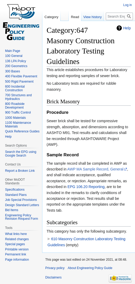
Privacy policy (54, 268)
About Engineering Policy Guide (90, 268)
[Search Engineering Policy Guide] (119, 16)
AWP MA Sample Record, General (95, 169)
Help (127, 28)
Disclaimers (53, 277)
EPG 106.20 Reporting (85, 187)
